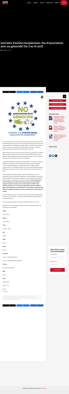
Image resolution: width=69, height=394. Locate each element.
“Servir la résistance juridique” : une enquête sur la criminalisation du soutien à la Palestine (59, 127)
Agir (3, 50)
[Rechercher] (64, 96)
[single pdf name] (42, 97)
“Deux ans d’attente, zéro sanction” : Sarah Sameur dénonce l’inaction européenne (60, 136)
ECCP (7, 285)
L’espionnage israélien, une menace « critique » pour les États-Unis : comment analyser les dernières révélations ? (59, 119)
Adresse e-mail (53, 261)
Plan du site (44, 388)
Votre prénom (53, 254)
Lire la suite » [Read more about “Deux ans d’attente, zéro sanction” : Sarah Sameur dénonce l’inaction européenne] (56, 140)
